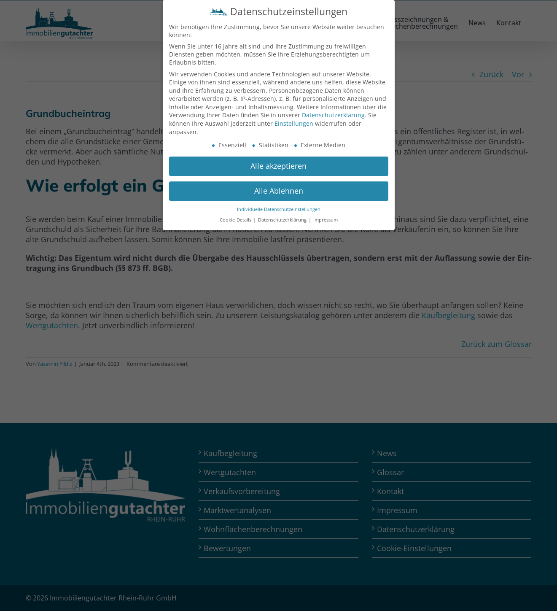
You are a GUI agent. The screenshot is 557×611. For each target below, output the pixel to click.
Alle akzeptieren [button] (278, 166)
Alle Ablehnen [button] (278, 191)
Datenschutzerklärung (333, 115)
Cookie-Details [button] (236, 220)
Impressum (325, 220)
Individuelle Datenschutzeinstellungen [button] (278, 209)
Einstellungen (293, 123)
